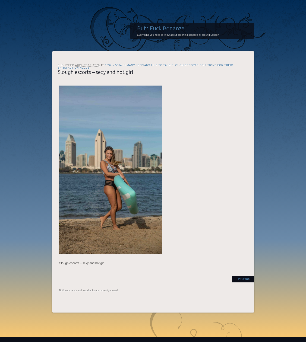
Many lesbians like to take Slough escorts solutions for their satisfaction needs (145, 66)
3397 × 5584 (113, 65)
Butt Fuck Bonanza (161, 28)
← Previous (242, 279)
